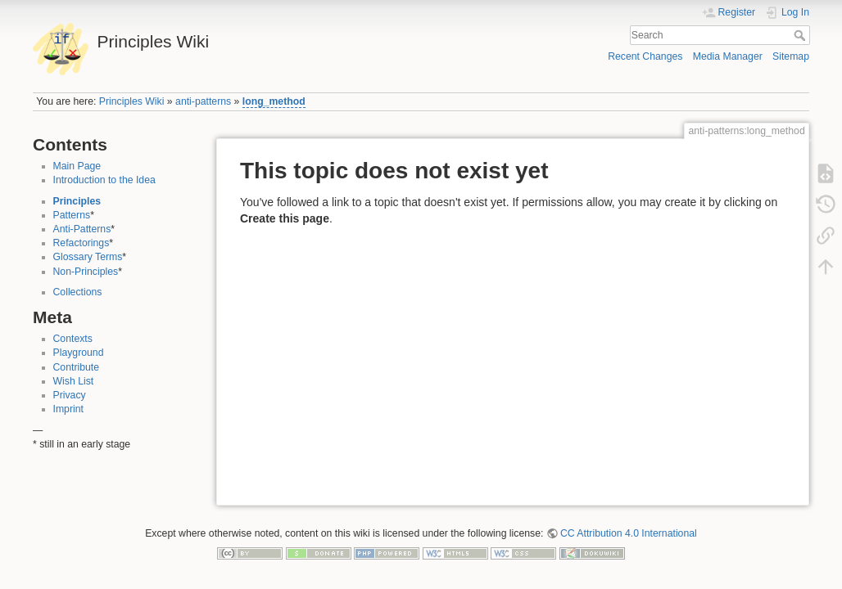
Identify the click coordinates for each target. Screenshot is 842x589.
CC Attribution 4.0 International (628, 533)
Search (801, 35)
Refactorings (81, 243)
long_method (274, 101)
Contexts (73, 338)
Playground (78, 352)
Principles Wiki (132, 101)
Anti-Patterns (82, 229)
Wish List (73, 381)
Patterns (72, 215)
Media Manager (728, 56)
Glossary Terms (88, 257)
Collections (77, 292)
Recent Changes (645, 56)
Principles (77, 201)
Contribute (76, 367)
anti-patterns (203, 101)
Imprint (68, 409)
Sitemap (790, 56)
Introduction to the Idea (104, 180)
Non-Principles (86, 271)
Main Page (77, 166)
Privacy (69, 395)
